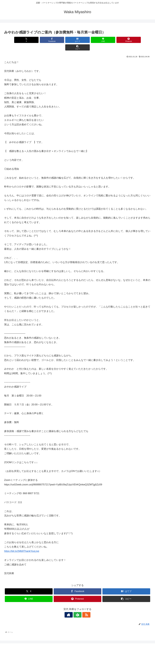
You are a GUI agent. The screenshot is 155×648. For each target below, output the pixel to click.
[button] (139, 40)
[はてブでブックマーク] (65, 40)
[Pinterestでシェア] (114, 40)
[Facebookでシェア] (40, 40)
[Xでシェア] (16, 40)
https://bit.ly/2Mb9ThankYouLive (21, 543)
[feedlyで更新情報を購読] (77, 607)
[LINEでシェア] (90, 40)
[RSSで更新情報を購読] (84, 607)
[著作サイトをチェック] (71, 607)
